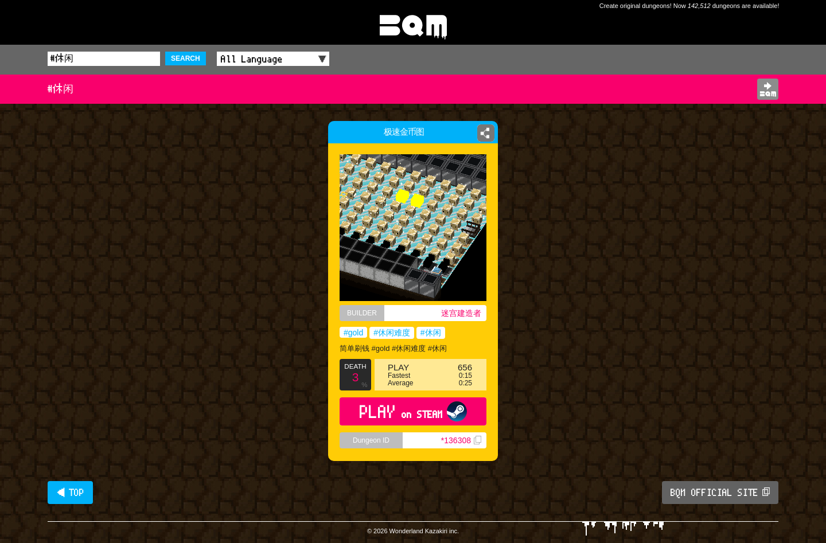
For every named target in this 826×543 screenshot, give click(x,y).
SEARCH (185, 58)
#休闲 (430, 332)
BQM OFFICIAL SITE (720, 492)
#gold (353, 332)
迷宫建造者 (461, 313)
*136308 (461, 440)
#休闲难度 (391, 332)
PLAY (413, 411)
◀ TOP (70, 492)
